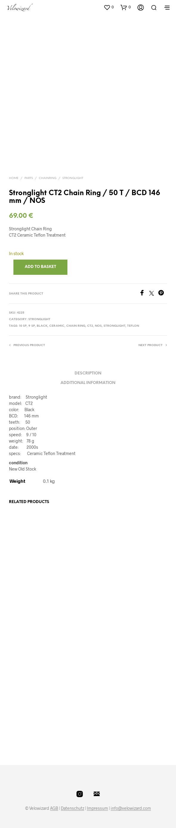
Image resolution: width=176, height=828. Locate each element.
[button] (109, 7)
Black (42, 326)
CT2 (90, 326)
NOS (98, 326)
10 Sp (23, 326)
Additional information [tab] (88, 383)
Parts (28, 178)
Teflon (133, 326)
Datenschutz (72, 808)
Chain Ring (75, 326)
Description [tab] (88, 373)
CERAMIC (56, 326)
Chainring (47, 178)
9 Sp (31, 326)
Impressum (97, 808)
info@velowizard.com (131, 808)
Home (13, 178)
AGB (54, 808)
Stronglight (72, 178)
